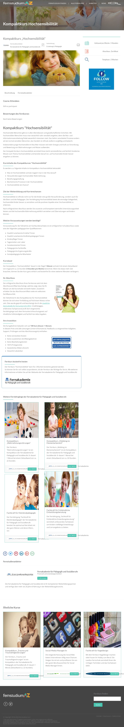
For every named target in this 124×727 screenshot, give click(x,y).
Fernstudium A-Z (24, 717)
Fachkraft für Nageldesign (97, 650)
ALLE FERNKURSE (77, 3)
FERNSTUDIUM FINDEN (57, 3)
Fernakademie (83, 466)
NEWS (103, 3)
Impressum (107, 716)
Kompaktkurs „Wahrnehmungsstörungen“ (19, 442)
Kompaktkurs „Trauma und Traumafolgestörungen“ (16, 651)
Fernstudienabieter (25, 93)
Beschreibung (10, 93)
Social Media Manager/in (56, 650)
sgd (79, 674)
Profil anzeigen (42, 578)
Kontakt (99, 716)
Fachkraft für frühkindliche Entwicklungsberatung (58, 511)
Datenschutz (116, 716)
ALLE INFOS (32, 469)
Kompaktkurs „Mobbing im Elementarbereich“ (58, 442)
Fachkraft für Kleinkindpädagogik (21, 513)
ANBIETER (93, 3)
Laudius (121, 674)
